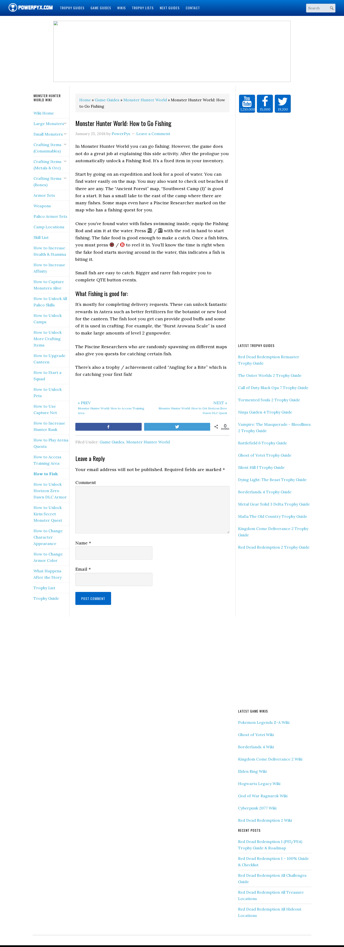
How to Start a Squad (47, 375)
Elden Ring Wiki (252, 771)
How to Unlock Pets (48, 392)
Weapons (42, 205)
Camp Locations (49, 226)
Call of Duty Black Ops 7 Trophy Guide (273, 387)
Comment (85, 482)
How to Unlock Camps (48, 318)
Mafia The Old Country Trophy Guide (272, 516)
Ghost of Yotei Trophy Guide (264, 455)
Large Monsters (49, 123)
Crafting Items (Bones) (47, 181)
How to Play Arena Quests (51, 443)
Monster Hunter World (148, 441)
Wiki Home (44, 113)
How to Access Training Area (47, 460)
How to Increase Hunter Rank (49, 426)
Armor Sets (44, 195)
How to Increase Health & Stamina (50, 251)
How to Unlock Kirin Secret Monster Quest (48, 514)
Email (83, 569)
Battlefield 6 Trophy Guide (262, 442)
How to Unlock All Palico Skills (50, 301)
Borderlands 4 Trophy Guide (264, 491)
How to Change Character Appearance (48, 537)
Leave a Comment (153, 133)
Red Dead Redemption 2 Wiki (265, 820)
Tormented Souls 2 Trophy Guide (269, 399)
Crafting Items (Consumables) (47, 147)
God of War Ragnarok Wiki (262, 795)
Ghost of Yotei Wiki (256, 734)
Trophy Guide (46, 598)
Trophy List (44, 587)
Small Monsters (48, 134)
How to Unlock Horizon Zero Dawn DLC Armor (50, 490)
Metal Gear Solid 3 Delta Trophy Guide (274, 504)
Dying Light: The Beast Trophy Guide (272, 479)
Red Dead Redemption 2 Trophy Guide (274, 547)
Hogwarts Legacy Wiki (259, 783)
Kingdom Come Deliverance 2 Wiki (270, 759)
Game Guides (112, 441)
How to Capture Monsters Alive (49, 284)
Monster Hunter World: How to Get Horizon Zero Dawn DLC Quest (191, 407)
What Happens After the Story (48, 574)
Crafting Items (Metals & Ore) (47, 164)
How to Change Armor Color (48, 557)
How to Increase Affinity (49, 268)
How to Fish (46, 473)
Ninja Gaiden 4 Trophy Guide (265, 412)
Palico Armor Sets (50, 216)
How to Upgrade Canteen (49, 358)
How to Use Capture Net (45, 409)
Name (83, 543)
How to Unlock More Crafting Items (48, 338)
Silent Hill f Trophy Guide (261, 467)
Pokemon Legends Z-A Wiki (263, 722)
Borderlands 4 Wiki (256, 746)
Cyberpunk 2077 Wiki (257, 808)
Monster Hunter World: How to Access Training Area (114, 407)
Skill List (41, 237)
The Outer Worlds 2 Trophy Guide (269, 375)
